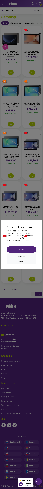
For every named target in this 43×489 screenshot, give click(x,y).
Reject (21, 261)
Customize (21, 256)
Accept (21, 249)
